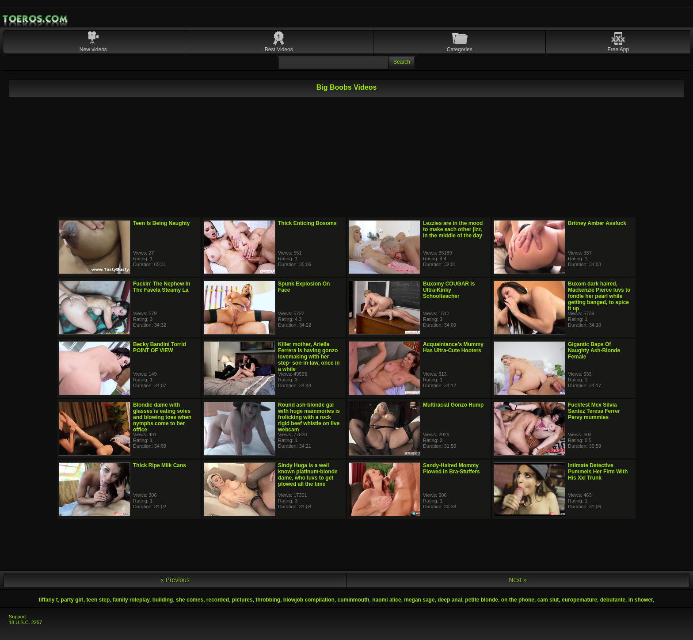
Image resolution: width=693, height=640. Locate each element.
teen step (98, 600)
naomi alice (386, 600)
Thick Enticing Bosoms (307, 223)
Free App (618, 49)
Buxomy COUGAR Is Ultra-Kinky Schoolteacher (449, 290)
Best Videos (279, 49)
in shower (640, 600)
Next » (517, 579)
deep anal (450, 600)
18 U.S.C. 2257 (25, 622)
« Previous (175, 579)
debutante (612, 600)
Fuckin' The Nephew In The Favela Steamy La (161, 287)
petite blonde (481, 600)
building (162, 600)
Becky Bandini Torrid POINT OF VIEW (159, 347)
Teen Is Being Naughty (161, 223)
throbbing (267, 600)
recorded (217, 600)
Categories (459, 49)
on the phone (517, 600)
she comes (189, 600)
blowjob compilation (309, 600)
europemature (579, 600)
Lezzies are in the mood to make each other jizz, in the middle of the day (453, 229)
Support (17, 616)
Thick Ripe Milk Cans (159, 465)
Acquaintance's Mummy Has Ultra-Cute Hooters (453, 347)
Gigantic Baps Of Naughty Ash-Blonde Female (594, 350)
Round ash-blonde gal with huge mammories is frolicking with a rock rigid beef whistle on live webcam (309, 417)
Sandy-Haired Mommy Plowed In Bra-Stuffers (451, 468)
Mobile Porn (36, 19)
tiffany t (48, 600)
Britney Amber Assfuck (597, 223)
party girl (72, 600)
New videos (93, 49)
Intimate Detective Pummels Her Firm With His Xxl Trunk (598, 471)
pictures (242, 600)
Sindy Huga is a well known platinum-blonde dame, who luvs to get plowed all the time (308, 474)
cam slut (548, 600)
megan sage (419, 600)
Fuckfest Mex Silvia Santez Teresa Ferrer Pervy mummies (594, 411)
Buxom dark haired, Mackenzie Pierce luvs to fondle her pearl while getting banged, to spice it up (599, 296)
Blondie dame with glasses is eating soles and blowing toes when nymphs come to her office (162, 417)
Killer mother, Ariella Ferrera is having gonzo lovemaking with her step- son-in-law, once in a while (309, 356)
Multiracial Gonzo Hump (453, 405)
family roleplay (131, 600)
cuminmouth (353, 600)
